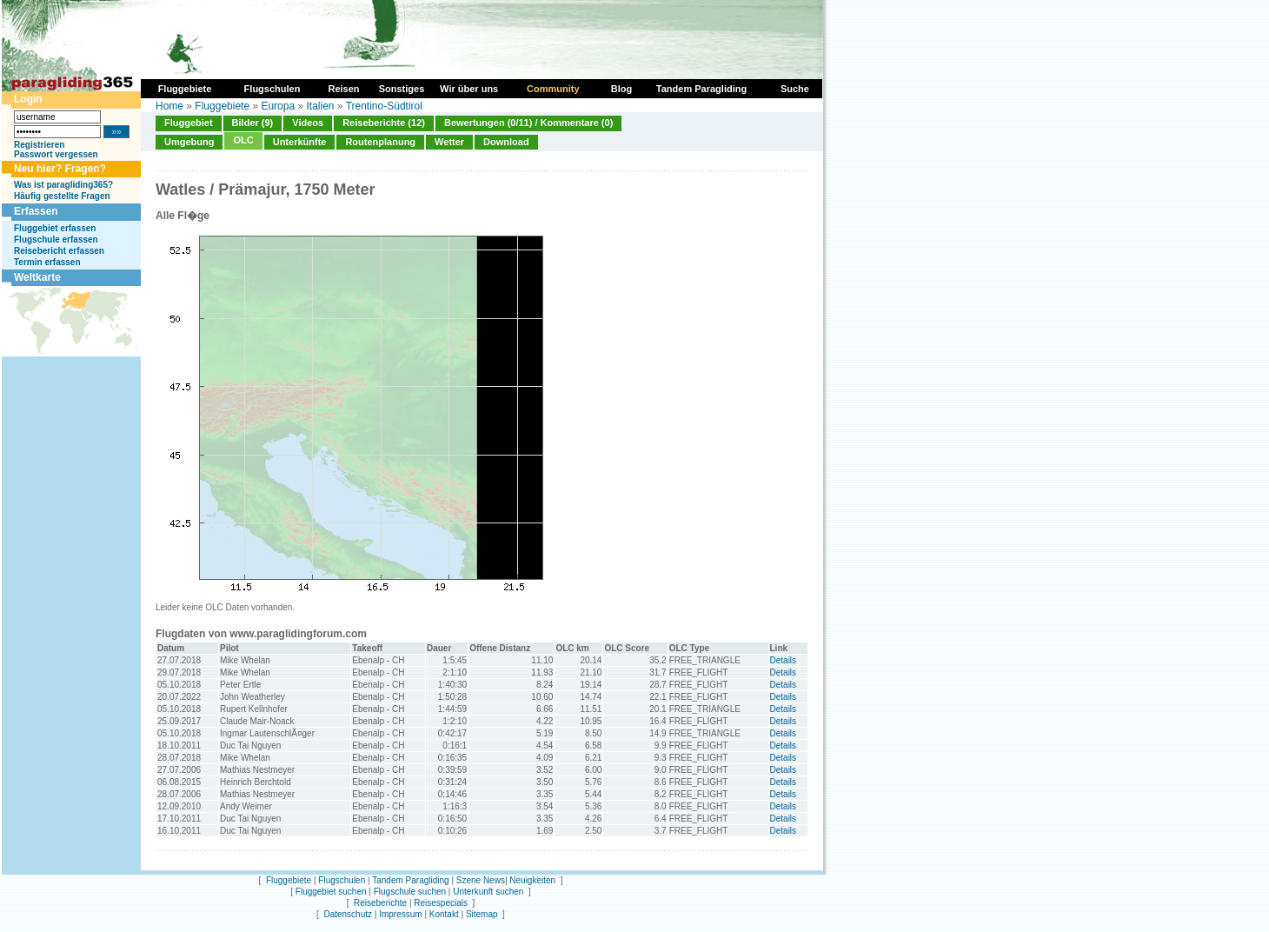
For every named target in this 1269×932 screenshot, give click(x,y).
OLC (243, 140)
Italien (320, 106)
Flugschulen (341, 880)
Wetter (449, 141)
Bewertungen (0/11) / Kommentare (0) (528, 122)
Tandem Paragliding (410, 880)
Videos (307, 122)
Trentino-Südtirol (384, 106)
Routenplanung (380, 141)
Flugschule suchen (410, 891)
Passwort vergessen (56, 154)
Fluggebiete (222, 106)
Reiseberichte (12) (383, 122)
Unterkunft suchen (488, 891)
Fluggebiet (188, 122)
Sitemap (482, 914)
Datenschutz (347, 914)
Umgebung (189, 141)
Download (506, 141)
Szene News (480, 880)
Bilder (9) (253, 122)
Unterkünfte (300, 141)
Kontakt (444, 914)
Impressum (400, 914)
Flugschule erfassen (56, 239)
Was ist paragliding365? (63, 185)
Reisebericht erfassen (59, 251)
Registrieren (39, 145)
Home (169, 106)
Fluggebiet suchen (331, 891)
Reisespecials (441, 903)
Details (783, 660)
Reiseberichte (380, 903)
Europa (278, 106)
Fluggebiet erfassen (55, 228)
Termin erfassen (47, 262)
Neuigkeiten (532, 880)
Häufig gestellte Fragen (62, 196)
